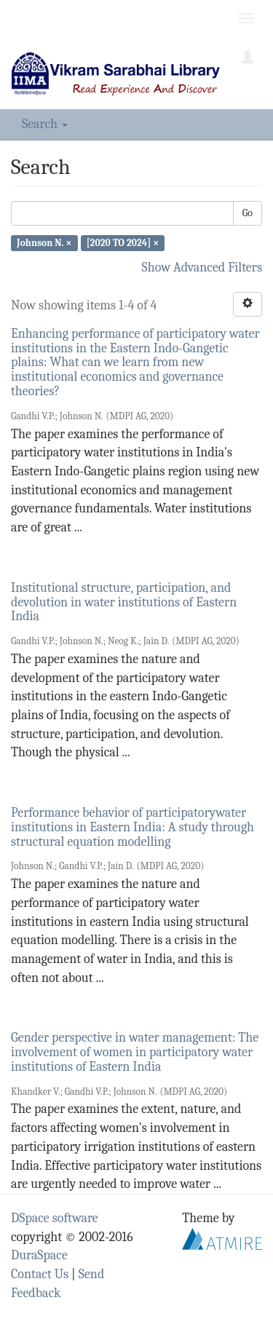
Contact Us (39, 1274)
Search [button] (45, 124)
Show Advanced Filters (202, 267)
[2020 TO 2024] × (123, 242)
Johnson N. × (44, 242)
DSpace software (54, 1218)
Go (247, 213)
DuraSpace (39, 1255)
